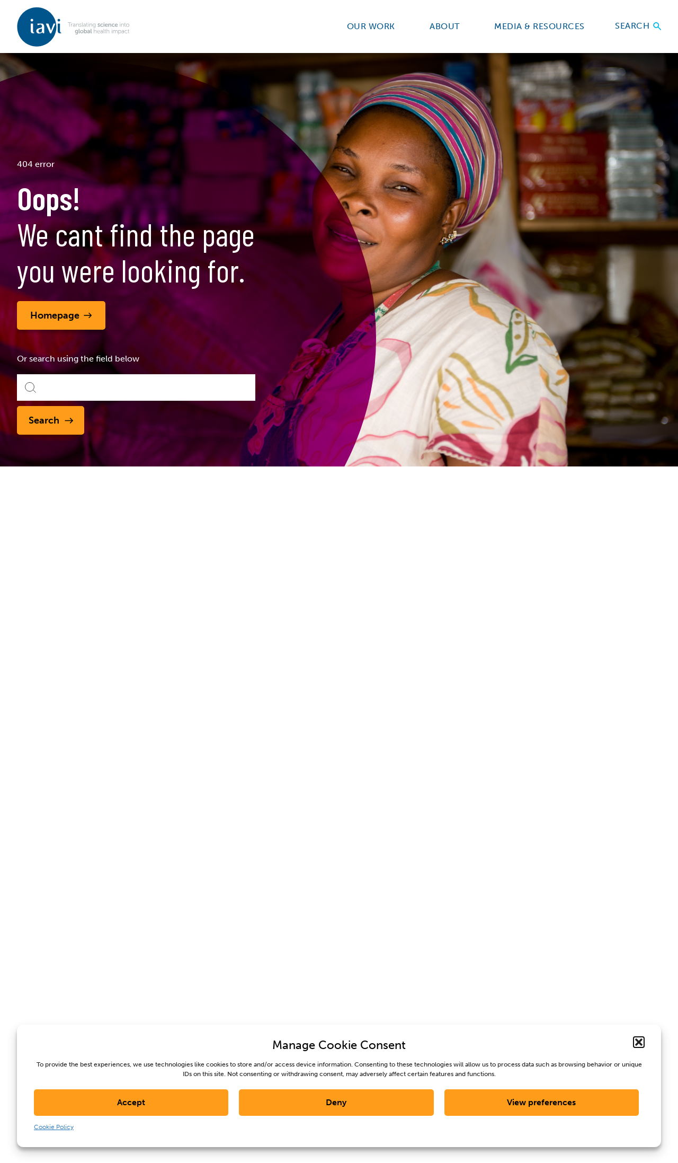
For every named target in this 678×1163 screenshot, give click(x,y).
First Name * (486, 872)
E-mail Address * (493, 911)
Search (638, 26)
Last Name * (566, 872)
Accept (131, 1102)
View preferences (541, 1102)
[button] (639, 1042)
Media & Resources (544, 26)
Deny (336, 1102)
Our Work (376, 26)
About (449, 26)
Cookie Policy (54, 1127)
